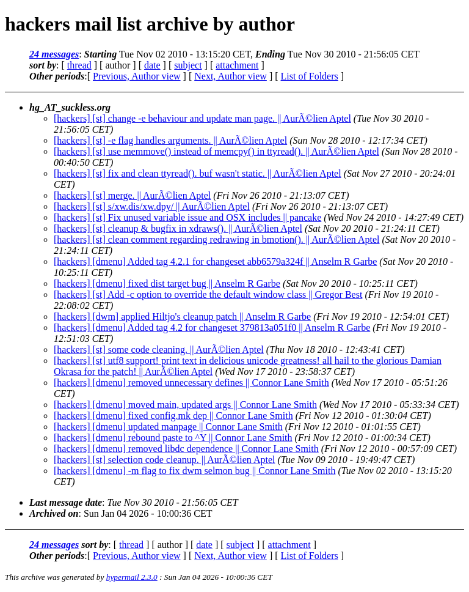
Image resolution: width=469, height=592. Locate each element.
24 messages (54, 54)
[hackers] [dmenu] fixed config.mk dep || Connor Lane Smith (173, 415)
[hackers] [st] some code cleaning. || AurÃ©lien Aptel (159, 349)
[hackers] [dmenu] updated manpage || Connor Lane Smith (168, 426)
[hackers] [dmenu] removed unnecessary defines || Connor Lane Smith (191, 382)
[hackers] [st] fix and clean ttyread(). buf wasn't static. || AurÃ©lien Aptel (197, 173)
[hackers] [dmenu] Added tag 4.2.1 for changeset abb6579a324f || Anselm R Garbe (215, 261)
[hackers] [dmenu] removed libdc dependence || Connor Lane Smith (186, 448)
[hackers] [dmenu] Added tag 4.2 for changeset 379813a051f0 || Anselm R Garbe (212, 327)
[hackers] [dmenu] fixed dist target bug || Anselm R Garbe (167, 283)
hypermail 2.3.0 (132, 577)
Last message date (65, 502)
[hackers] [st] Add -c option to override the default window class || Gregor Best (208, 294)
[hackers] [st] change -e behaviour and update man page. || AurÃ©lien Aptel (202, 118)
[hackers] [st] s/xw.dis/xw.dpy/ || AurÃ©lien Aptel (152, 206)
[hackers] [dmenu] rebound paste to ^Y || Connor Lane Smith (173, 437)
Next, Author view (230, 76)
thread (79, 65)
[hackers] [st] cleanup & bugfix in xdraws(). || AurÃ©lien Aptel (178, 228)
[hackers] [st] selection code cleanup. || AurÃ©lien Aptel (164, 459)
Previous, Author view (137, 76)
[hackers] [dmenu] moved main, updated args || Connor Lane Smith (185, 404)
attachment (237, 65)
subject (188, 65)
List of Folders (309, 76)
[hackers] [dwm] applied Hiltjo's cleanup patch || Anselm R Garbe (182, 316)
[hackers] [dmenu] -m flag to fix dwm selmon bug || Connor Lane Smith (194, 470)
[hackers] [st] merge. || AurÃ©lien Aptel (132, 195)
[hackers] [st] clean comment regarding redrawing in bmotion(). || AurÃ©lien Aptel (217, 239)
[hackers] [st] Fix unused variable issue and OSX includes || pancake (187, 217)
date (152, 65)
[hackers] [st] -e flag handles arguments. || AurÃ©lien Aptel (170, 140)
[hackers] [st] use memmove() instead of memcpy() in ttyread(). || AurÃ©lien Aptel (216, 151)
